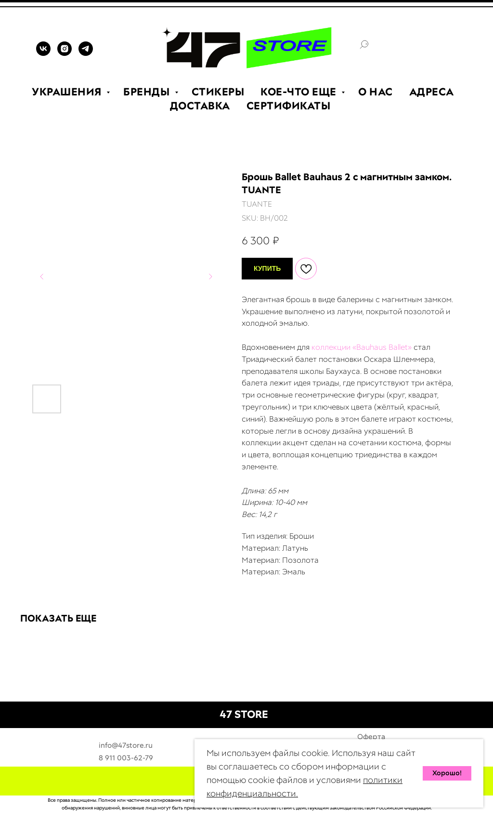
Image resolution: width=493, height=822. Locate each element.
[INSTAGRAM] (64, 53)
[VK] (43, 53)
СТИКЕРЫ (218, 92)
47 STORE (244, 714)
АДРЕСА (431, 92)
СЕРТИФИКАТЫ (288, 106)
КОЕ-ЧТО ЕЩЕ (299, 92)
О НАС (375, 92)
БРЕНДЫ (147, 92)
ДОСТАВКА (200, 106)
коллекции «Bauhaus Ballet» (361, 347)
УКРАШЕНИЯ (68, 92)
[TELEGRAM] (85, 53)
